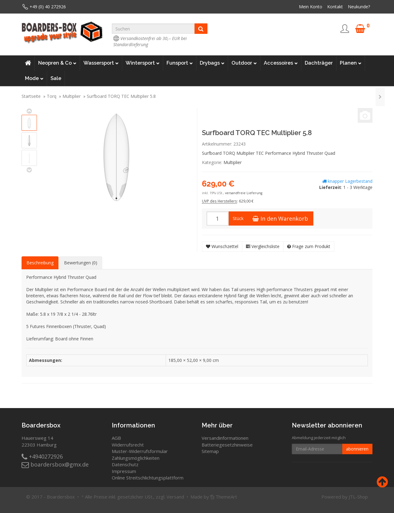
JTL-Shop (358, 497)
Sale (55, 78)
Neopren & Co (57, 63)
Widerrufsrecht (128, 445)
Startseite (31, 96)
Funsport (180, 63)
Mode (34, 78)
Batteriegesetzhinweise (227, 445)
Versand (175, 497)
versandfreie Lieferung (243, 193)
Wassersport (101, 63)
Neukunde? (359, 7)
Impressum (124, 471)
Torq (51, 96)
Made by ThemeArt (214, 497)
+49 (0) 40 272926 (48, 7)
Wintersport (142, 63)
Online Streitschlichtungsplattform (147, 478)
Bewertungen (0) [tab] (80, 263)
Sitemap (210, 451)
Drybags (212, 63)
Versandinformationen (225, 438)
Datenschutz (125, 464)
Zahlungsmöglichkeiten (135, 458)
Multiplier (71, 96)
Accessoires (281, 63)
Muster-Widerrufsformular (140, 451)
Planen (350, 63)
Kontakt (335, 7)
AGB (116, 438)
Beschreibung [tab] (40, 263)
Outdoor (244, 63)
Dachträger (319, 63)
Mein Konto (310, 7)
